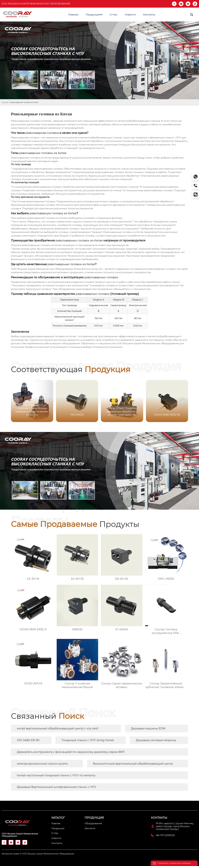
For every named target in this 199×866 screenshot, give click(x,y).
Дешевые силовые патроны (156, 740)
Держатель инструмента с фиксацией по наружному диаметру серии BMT (71, 752)
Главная (5, 102)
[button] (182, 401)
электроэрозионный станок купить (42, 763)
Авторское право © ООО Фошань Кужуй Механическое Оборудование (38, 853)
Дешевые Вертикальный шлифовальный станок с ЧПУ (56, 787)
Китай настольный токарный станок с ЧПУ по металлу (56, 775)
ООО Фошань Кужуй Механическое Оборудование (36, 3)
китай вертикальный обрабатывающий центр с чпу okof (57, 728)
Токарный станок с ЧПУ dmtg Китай (87, 740)
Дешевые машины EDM (148, 728)
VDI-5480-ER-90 (28, 740)
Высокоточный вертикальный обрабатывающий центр (133, 763)
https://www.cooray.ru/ (88, 269)
